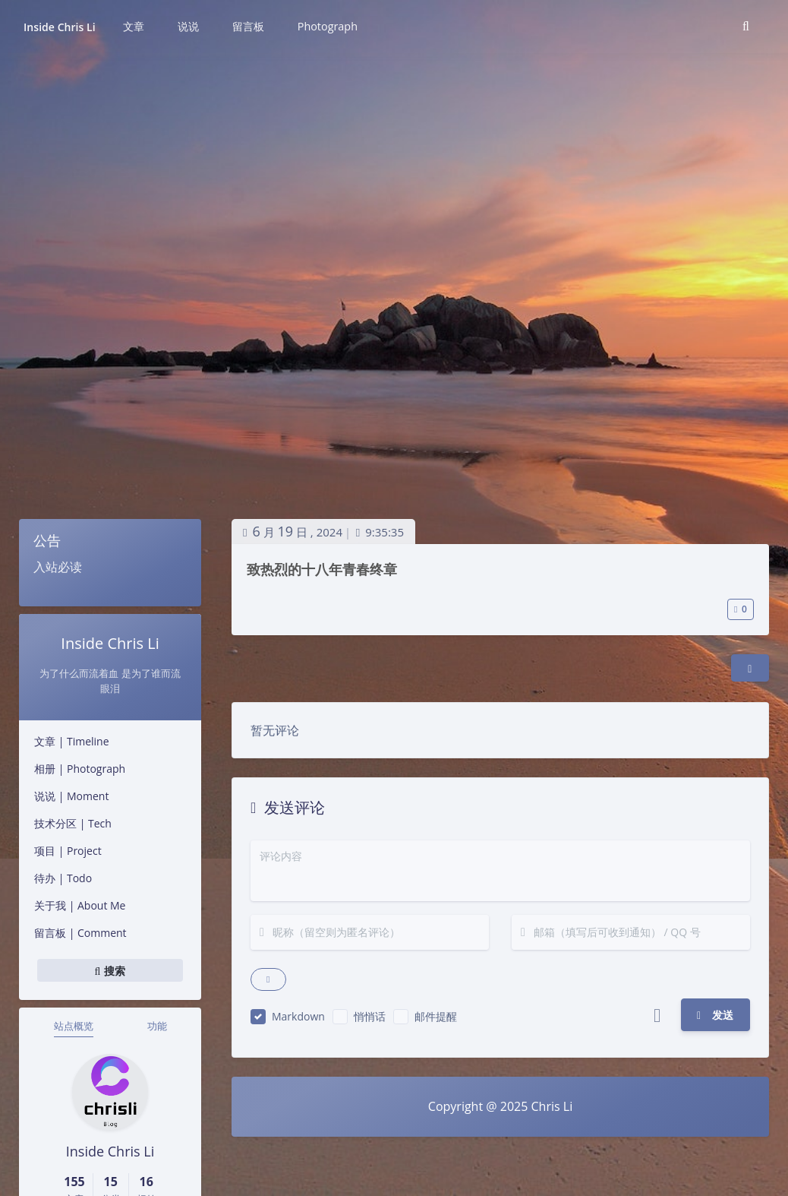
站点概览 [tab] (73, 1026)
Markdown (298, 1016)
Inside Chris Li (60, 27)
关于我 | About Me (79, 905)
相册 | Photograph (79, 768)
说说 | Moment (71, 796)
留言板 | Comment (80, 932)
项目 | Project (68, 850)
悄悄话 (370, 1016)
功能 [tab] (157, 1026)
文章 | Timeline (71, 741)
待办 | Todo (63, 878)
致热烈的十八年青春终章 (322, 569)
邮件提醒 (435, 1016)
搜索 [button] (110, 970)
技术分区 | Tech (73, 823)
